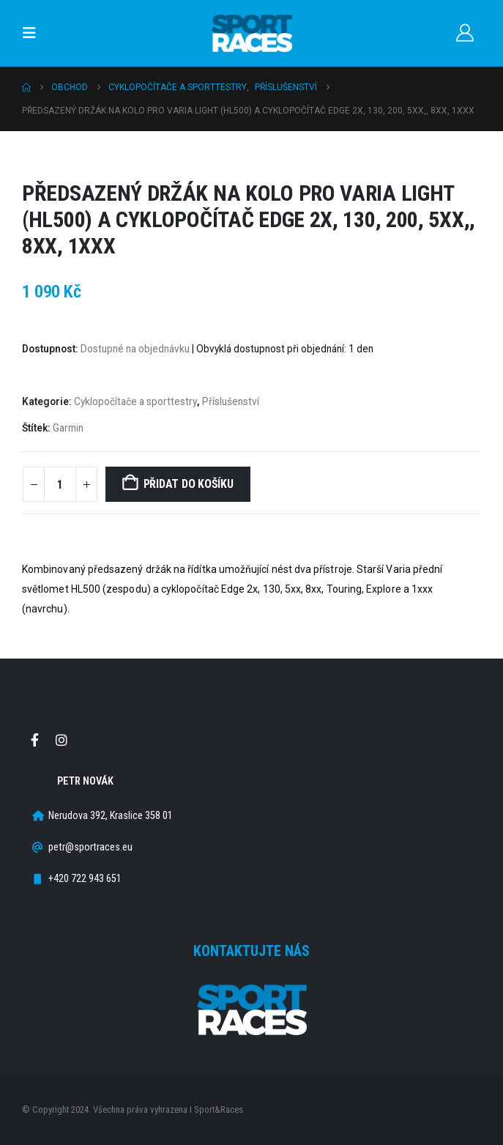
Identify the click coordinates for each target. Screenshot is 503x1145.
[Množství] (60, 484)
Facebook (34, 740)
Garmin (68, 428)
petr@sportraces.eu (90, 847)
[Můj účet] (464, 33)
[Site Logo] (252, 33)
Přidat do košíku (189, 484)
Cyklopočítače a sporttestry (135, 401)
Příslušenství (230, 401)
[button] (33, 33)
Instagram (61, 740)
